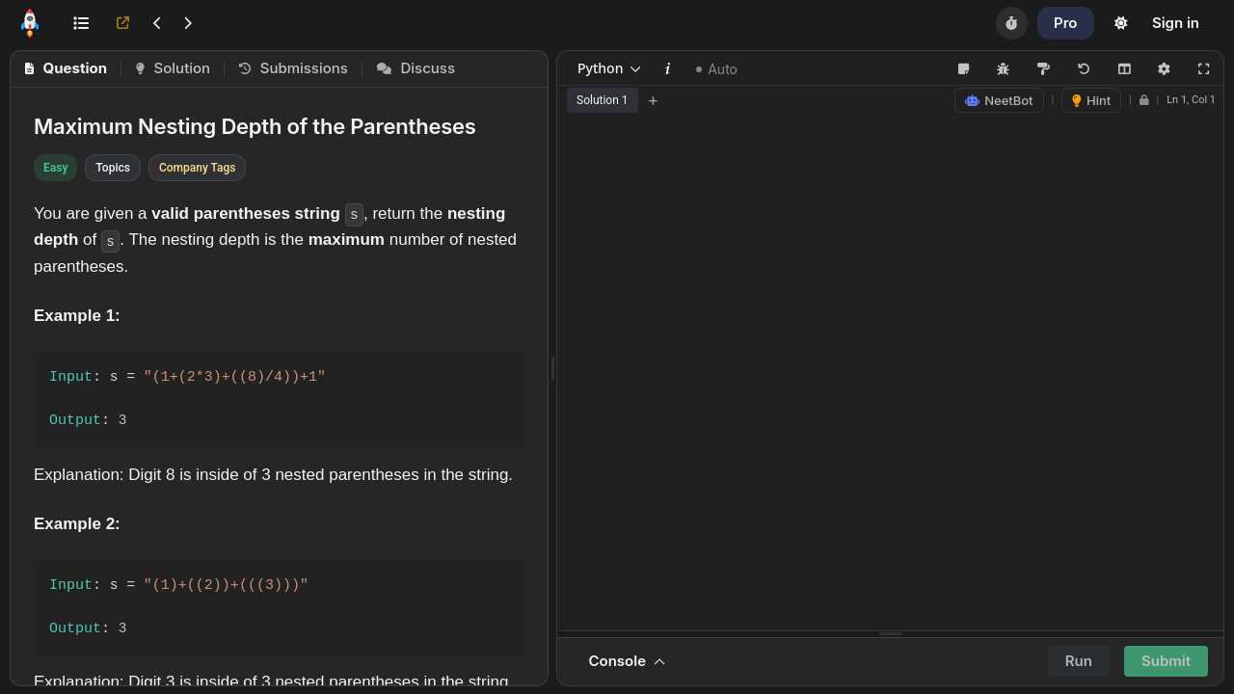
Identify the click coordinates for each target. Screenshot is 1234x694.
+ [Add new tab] (653, 101)
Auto (717, 70)
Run (1078, 661)
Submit (1166, 661)
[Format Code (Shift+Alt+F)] (1043, 69)
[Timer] (1011, 23)
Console (627, 661)
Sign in (1175, 22)
